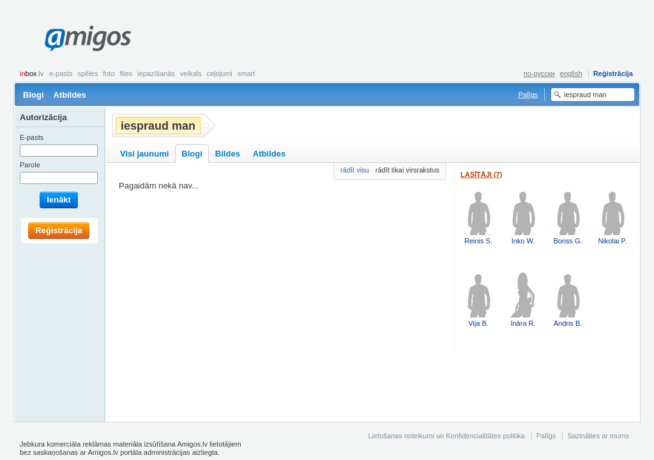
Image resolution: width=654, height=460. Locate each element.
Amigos (88, 38)
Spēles (87, 73)
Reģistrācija (613, 73)
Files (126, 73)
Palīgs (528, 94)
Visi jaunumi (144, 153)
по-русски (539, 73)
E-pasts (60, 73)
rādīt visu (354, 170)
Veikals (191, 73)
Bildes (227, 153)
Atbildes (70, 95)
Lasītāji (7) (481, 174)
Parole (30, 165)
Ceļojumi (219, 73)
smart (246, 73)
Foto (108, 73)
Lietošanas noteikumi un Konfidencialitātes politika (446, 436)
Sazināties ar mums (598, 436)
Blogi (33, 95)
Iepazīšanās (156, 73)
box (31, 73)
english (571, 73)
